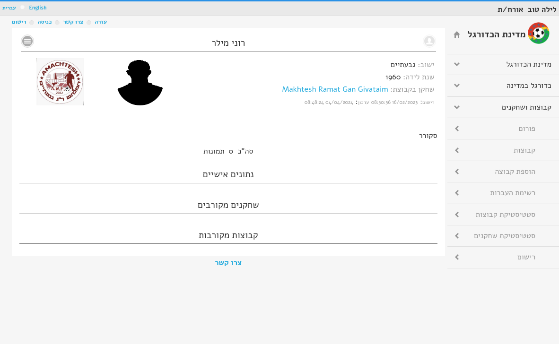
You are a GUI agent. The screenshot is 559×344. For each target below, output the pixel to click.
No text (27, 41)
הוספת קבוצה (515, 171)
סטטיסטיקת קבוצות (505, 214)
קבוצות (524, 150)
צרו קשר (228, 263)
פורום (527, 128)
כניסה (44, 22)
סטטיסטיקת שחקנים (504, 236)
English (37, 7)
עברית (9, 7)
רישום (19, 22)
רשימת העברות (512, 193)
